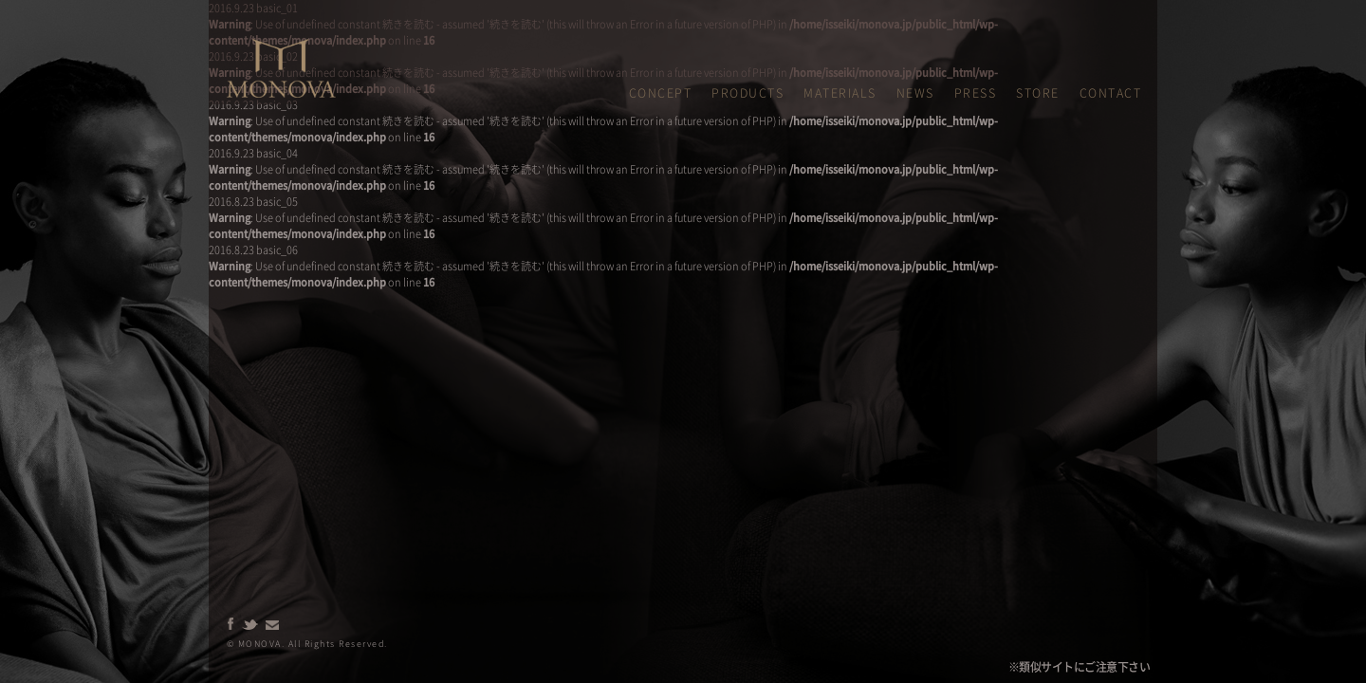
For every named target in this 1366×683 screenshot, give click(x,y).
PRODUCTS (747, 92)
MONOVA (248, 47)
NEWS (915, 92)
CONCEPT (660, 92)
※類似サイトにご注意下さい (1079, 666)
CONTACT (1111, 92)
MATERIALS (840, 92)
